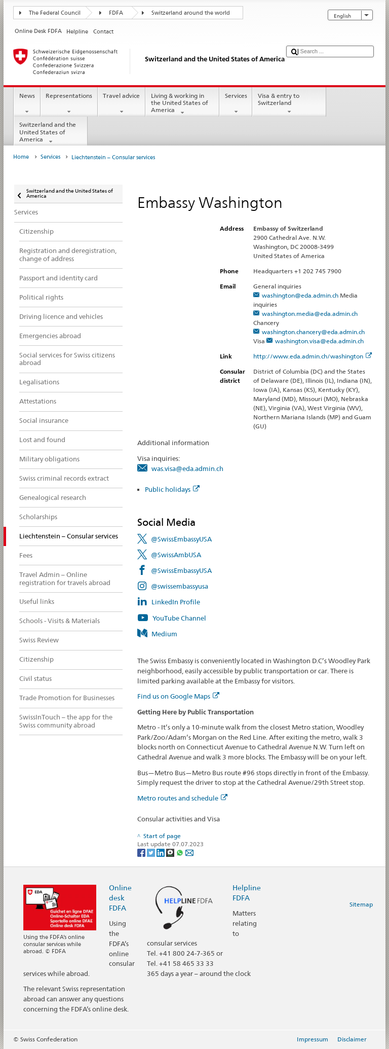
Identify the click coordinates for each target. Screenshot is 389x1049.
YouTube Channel (179, 618)
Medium (164, 634)
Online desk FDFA (120, 897)
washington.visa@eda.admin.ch (319, 341)
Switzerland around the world (190, 13)
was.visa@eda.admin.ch (187, 468)
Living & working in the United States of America (182, 104)
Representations (69, 104)
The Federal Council (55, 13)
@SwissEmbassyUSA (181, 539)
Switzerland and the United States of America (50, 133)
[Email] (189, 852)
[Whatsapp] (180, 852)
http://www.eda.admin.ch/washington (312, 356)
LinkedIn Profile (175, 602)
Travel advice (121, 104)
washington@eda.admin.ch (300, 295)
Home (21, 157)
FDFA (116, 13)
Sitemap (361, 904)
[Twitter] (152, 852)
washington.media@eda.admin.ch (310, 313)
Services (236, 104)
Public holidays (172, 489)
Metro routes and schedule (182, 798)
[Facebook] (142, 852)
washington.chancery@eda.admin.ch (313, 332)
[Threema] (171, 852)
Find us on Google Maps (178, 696)
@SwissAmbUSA (176, 555)
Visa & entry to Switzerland (289, 104)
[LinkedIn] (161, 852)
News (27, 104)
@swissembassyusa (179, 586)
